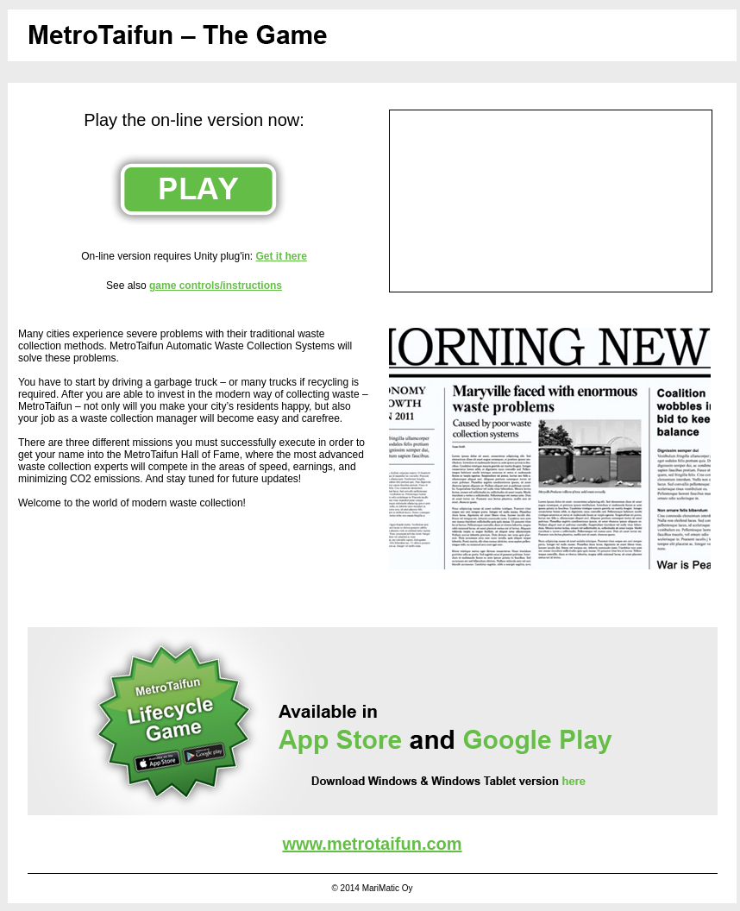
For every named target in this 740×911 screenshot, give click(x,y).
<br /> (550, 201)
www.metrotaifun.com (371, 843)
